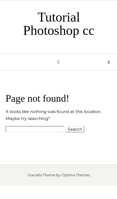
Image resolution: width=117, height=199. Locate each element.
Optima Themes (75, 175)
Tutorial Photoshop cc (58, 24)
